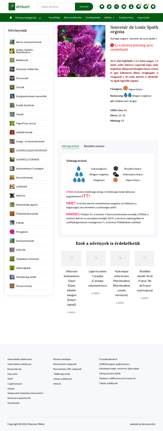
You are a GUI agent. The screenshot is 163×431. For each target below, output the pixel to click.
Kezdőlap (54, 17)
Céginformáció (14, 383)
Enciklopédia (93, 17)
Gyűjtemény (126, 17)
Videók (10, 388)
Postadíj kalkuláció (108, 359)
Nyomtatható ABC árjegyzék (67, 369)
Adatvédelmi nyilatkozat (19, 364)
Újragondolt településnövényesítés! (25, 393)
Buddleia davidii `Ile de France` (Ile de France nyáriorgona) (145, 281)
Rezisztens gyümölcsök (19, 398)
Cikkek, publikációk (62, 378)
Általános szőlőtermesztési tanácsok (117, 378)
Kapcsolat (144, 17)
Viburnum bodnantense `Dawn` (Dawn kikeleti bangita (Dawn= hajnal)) (71, 288)
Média (109, 17)
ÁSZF (10, 378)
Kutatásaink (13, 403)
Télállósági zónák (61, 374)
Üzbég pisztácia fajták (110, 373)
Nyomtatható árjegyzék (65, 364)
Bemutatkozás (73, 17)
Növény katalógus (62, 359)
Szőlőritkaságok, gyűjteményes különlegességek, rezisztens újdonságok (119, 366)
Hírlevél (57, 383)
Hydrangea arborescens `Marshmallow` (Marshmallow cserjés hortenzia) (122, 283)
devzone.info (149, 424)
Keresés (84, 6)
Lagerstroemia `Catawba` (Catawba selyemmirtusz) (97, 278)
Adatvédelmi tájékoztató (19, 359)
